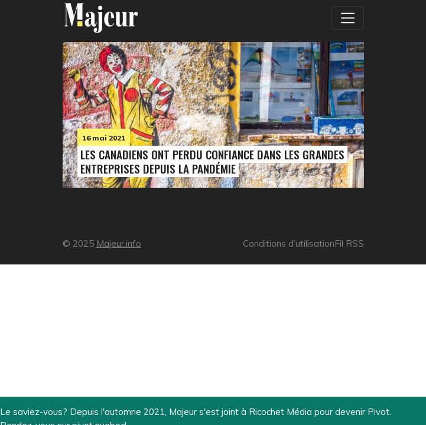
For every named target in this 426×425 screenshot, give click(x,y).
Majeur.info (118, 243)
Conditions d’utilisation (288, 243)
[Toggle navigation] (347, 17)
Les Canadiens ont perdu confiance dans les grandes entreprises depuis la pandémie (212, 161)
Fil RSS (349, 243)
